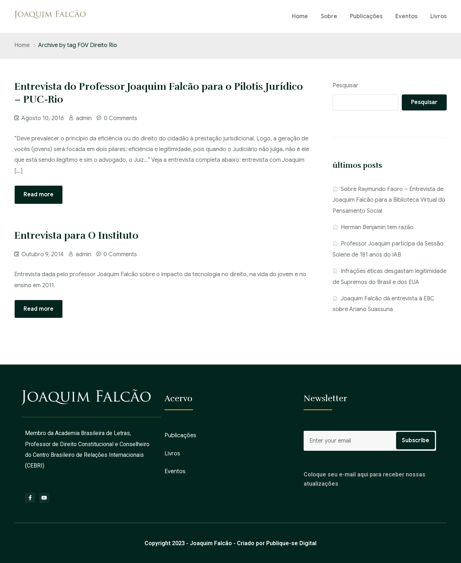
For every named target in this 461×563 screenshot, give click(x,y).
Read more (39, 194)
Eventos (406, 16)
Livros (438, 16)
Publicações (366, 16)
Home (300, 16)
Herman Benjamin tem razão (377, 227)
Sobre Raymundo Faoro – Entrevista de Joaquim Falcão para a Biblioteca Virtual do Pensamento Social (389, 200)
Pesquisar (345, 85)
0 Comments (120, 118)
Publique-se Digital (291, 543)
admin (84, 118)
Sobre (329, 16)
